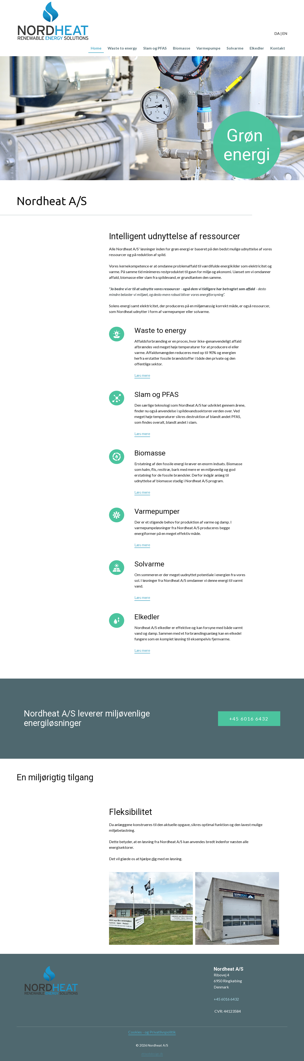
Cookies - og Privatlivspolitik (152, 1032)
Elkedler (257, 48)
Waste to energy (122, 48)
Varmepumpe (208, 48)
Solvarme (235, 48)
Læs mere (142, 375)
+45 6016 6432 (249, 718)
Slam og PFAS (155, 48)
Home (96, 48)
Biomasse (181, 48)
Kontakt (277, 48)
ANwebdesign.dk (152, 1054)
